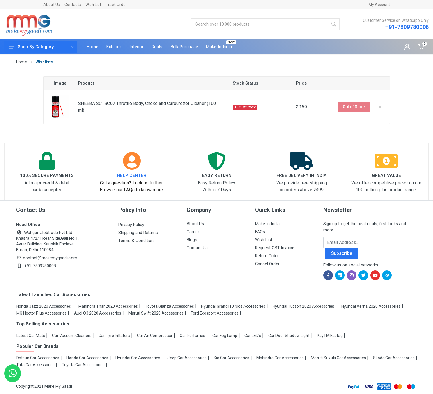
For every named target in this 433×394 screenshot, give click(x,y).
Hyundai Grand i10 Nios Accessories (233, 306)
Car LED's (252, 335)
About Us (51, 5)
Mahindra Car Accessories (280, 358)
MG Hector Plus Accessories (41, 313)
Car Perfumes (192, 335)
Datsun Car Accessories (37, 358)
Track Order (116, 5)
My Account (379, 5)
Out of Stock (354, 106)
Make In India (267, 223)
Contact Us (197, 247)
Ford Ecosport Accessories (215, 313)
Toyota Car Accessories (83, 364)
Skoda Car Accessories (394, 358)
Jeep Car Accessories (187, 358)
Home (21, 62)
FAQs (260, 231)
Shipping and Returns (138, 232)
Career (193, 231)
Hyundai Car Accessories (137, 358)
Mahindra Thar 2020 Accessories (108, 306)
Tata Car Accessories (35, 364)
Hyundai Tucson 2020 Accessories (303, 306)
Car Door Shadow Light (288, 335)
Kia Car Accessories (231, 358)
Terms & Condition (136, 240)
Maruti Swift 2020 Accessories (156, 313)
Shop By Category (41, 46)
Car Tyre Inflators (114, 335)
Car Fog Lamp (224, 335)
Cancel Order (267, 263)
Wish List (93, 5)
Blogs (192, 239)
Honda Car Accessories (87, 358)
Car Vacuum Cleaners (71, 335)
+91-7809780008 (407, 27)
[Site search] (259, 24)
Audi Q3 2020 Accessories (97, 313)
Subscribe (341, 253)
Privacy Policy (131, 224)
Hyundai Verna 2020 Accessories (371, 306)
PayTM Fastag (330, 335)
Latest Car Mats (30, 335)
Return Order (267, 255)
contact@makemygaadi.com (46, 257)
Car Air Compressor (155, 335)
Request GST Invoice (274, 247)
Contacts (72, 5)
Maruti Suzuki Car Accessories (338, 358)
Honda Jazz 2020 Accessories (43, 306)
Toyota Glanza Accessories (169, 306)
